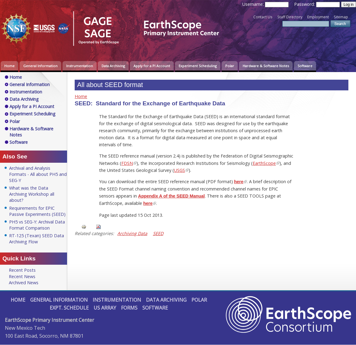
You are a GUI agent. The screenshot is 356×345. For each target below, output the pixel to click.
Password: (305, 4)
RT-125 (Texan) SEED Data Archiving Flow (36, 239)
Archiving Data (132, 233)
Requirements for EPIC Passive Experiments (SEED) (37, 211)
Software (304, 66)
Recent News (22, 276)
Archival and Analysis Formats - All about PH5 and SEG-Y (38, 174)
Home (9, 66)
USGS (179, 170)
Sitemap (341, 17)
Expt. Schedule (69, 307)
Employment (318, 17)
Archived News (23, 282)
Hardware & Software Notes (266, 66)
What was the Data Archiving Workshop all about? (31, 194)
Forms (129, 307)
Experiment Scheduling (198, 66)
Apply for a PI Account (152, 66)
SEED (158, 233)
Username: (253, 4)
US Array (105, 307)
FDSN (127, 163)
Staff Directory (289, 17)
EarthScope (264, 163)
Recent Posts (22, 270)
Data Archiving (113, 66)
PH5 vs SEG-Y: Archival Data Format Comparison (37, 225)
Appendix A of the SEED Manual (171, 196)
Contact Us (262, 17)
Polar (229, 66)
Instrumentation (79, 66)
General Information (40, 66)
